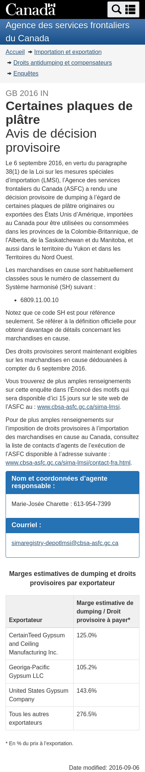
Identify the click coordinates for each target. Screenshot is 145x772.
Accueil (15, 52)
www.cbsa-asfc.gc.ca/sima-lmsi (78, 407)
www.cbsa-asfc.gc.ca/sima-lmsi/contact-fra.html (68, 462)
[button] (123, 9)
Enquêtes (26, 73)
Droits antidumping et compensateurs (62, 63)
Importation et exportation (68, 52)
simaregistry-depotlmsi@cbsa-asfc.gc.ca (65, 543)
